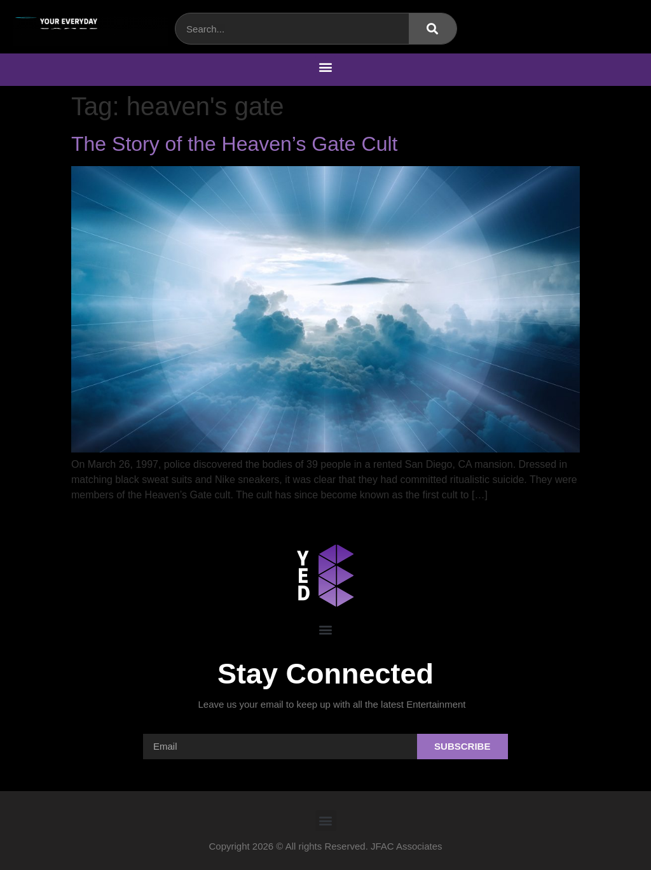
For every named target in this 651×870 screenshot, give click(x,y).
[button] (325, 66)
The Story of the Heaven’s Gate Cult (234, 143)
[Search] (432, 28)
